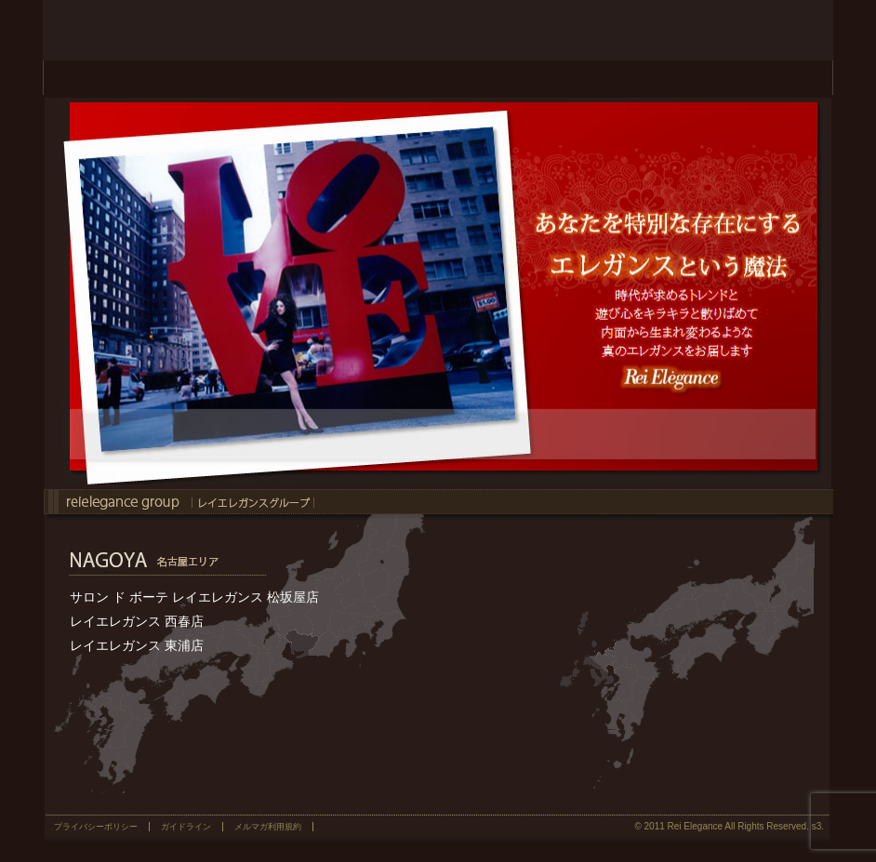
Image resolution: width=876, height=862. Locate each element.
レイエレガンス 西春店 (137, 621)
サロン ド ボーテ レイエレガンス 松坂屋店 (194, 597)
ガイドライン (186, 826)
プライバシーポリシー (96, 826)
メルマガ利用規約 (267, 826)
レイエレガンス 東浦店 (137, 645)
